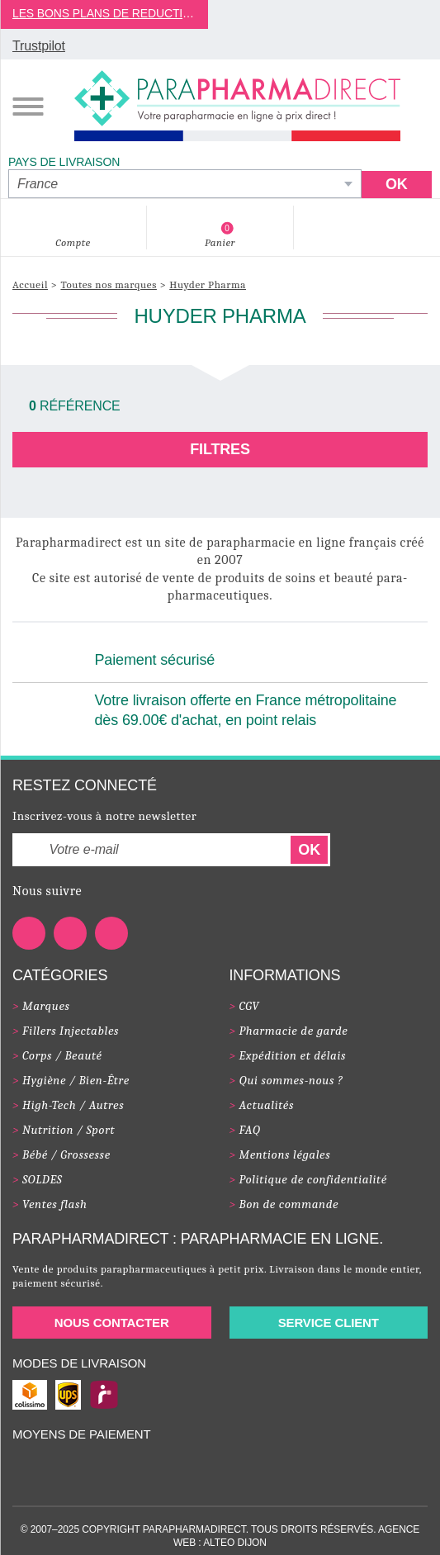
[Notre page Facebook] (28, 933)
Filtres (220, 449)
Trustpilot (38, 46)
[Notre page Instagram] (111, 933)
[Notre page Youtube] (70, 933)
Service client (328, 1323)
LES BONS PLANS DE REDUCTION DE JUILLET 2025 (104, 13)
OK (309, 850)
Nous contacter (111, 1323)
